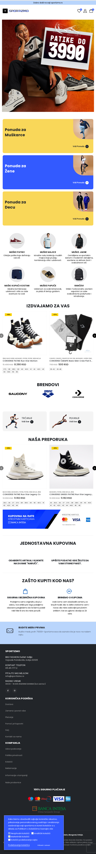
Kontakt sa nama (13, 736)
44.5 (8, 372)
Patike (25, 358)
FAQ (7, 730)
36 (9, 503)
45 (13, 372)
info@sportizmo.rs (14, 676)
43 (43, 369)
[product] (25, 333)
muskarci (18, 358)
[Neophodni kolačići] (9, 833)
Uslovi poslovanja (13, 749)
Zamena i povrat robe (15, 710)
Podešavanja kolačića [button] (19, 845)
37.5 (4, 369)
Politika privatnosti (13, 755)
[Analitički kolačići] (32, 833)
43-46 (59, 369)
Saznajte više (46, 828)
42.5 (38, 369)
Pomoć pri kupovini (14, 723)
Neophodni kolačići (20, 833)
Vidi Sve (27, 421)
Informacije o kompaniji (16, 775)
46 (17, 372)
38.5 (13, 369)
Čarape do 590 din (68, 358)
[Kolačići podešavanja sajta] (9, 840)
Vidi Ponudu (81, 146)
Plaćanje (9, 717)
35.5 (4, 503)
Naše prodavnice (13, 782)
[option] (48, 66)
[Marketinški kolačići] (9, 836)
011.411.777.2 (11, 668)
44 (4, 372)
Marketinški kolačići (20, 836)
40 (22, 369)
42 (34, 369)
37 (13, 503)
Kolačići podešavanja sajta (24, 840)
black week (10, 358)
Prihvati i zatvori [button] (44, 845)
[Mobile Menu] (5, 11)
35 (51, 503)
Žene (4, 358)
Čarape (52, 358)
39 (18, 369)
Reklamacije (11, 768)
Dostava (9, 704)
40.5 (26, 369)
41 (31, 369)
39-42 (52, 369)
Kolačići (8, 761)
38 (9, 369)
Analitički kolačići (42, 833)
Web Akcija (37, 358)
